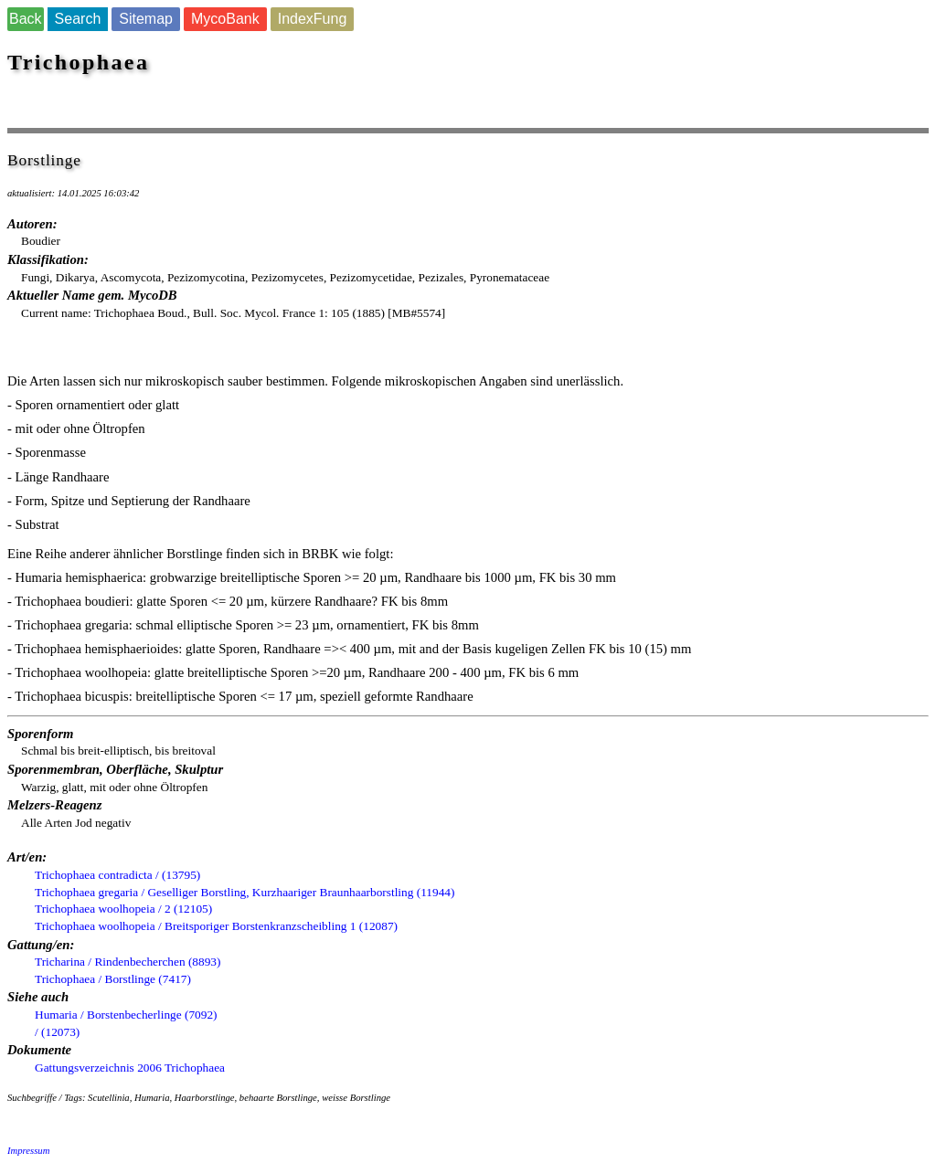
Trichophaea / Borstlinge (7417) (113, 979)
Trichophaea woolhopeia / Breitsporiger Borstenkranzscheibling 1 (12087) (216, 926)
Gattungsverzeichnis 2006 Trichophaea (130, 1067)
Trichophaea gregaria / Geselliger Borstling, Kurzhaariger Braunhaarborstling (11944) (244, 892)
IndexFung (312, 18)
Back (25, 18)
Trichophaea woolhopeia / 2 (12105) (123, 908)
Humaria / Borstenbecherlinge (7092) (126, 1014)
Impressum (28, 1151)
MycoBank (225, 18)
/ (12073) (57, 1032)
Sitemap (146, 18)
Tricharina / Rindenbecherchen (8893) (127, 961)
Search (78, 18)
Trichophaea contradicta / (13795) (117, 875)
